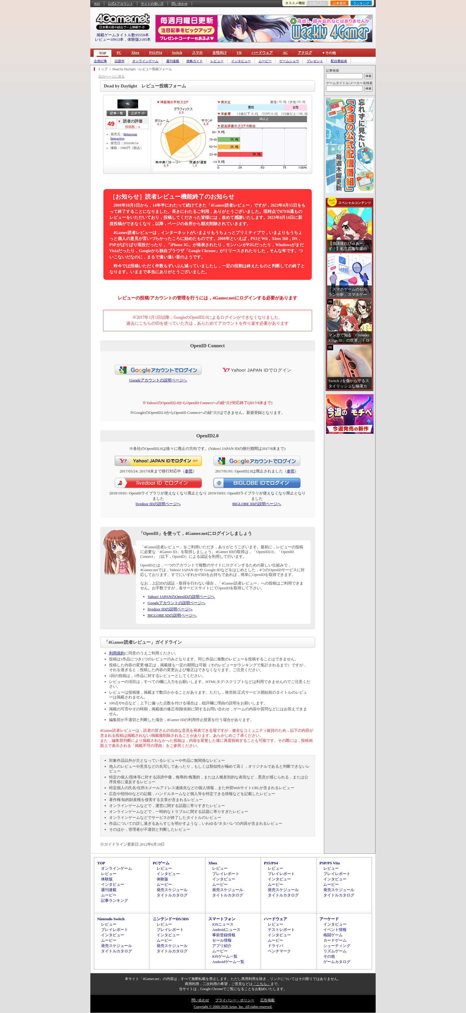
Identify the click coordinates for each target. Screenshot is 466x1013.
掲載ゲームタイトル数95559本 (123, 35)
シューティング (336, 945)
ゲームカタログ (336, 961)
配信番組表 (339, 61)
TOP (102, 53)
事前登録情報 (223, 935)
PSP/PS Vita (329, 863)
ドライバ (275, 945)
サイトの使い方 (152, 3)
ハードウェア (262, 53)
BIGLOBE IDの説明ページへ (256, 504)
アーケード (329, 919)
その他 (329, 956)
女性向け (219, 53)
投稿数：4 (132, 126)
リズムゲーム (335, 951)
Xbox (135, 53)
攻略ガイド (194, 61)
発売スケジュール (172, 890)
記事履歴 (339, 3)
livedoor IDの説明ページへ (158, 504)
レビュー (216, 61)
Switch (177, 53)
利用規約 (117, 653)
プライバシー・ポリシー (234, 1000)
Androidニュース (226, 929)
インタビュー (241, 61)
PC (118, 53)
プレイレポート (225, 873)
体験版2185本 (139, 39)
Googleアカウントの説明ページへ (158, 380)
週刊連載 (172, 61)
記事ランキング (114, 900)
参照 (189, 471)
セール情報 (222, 940)
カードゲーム (335, 940)
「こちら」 (261, 984)
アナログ (305, 53)
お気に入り (317, 3)
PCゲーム (161, 863)
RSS (97, 3)
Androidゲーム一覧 (228, 961)
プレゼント (315, 61)
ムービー (265, 61)
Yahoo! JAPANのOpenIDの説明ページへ (181, 596)
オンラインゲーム (145, 61)
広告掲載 (267, 1000)
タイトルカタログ (172, 895)
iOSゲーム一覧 (224, 956)
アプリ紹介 (222, 945)
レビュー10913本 (109, 39)
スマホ (197, 53)
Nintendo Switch (111, 919)
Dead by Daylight (124, 69)
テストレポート (281, 929)
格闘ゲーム (333, 935)
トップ (103, 69)
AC (285, 53)
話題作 (120, 61)
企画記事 (100, 61)
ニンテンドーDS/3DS (171, 919)
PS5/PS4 (155, 53)
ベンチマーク (279, 951)
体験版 (107, 879)
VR (239, 53)
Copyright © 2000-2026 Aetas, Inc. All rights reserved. (233, 1007)
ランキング (361, 3)
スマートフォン (221, 919)
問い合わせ (179, 3)
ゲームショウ (289, 61)
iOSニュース (223, 924)
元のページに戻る (111, 76)
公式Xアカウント (120, 3)
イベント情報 (335, 929)
